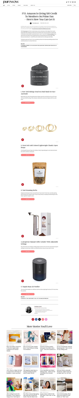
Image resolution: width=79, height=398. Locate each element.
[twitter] (39, 319)
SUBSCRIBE (69, 5)
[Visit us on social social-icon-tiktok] (66, 2)
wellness (26, 5)
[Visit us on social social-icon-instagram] (73, 2)
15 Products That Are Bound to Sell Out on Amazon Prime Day (34, 298)
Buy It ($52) (28, 294)
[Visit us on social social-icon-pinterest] (68, 2)
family (19, 5)
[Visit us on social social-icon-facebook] (70, 2)
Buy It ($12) (27, 199)
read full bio (36, 313)
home (39, 9)
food (14, 5)
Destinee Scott (36, 23)
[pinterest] (22, 86)
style (8, 5)
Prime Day (25, 31)
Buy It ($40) (28, 251)
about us (33, 5)
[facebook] (36, 319)
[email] (46, 319)
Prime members (51, 34)
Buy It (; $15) (27, 102)
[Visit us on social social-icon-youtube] (75, 2)
